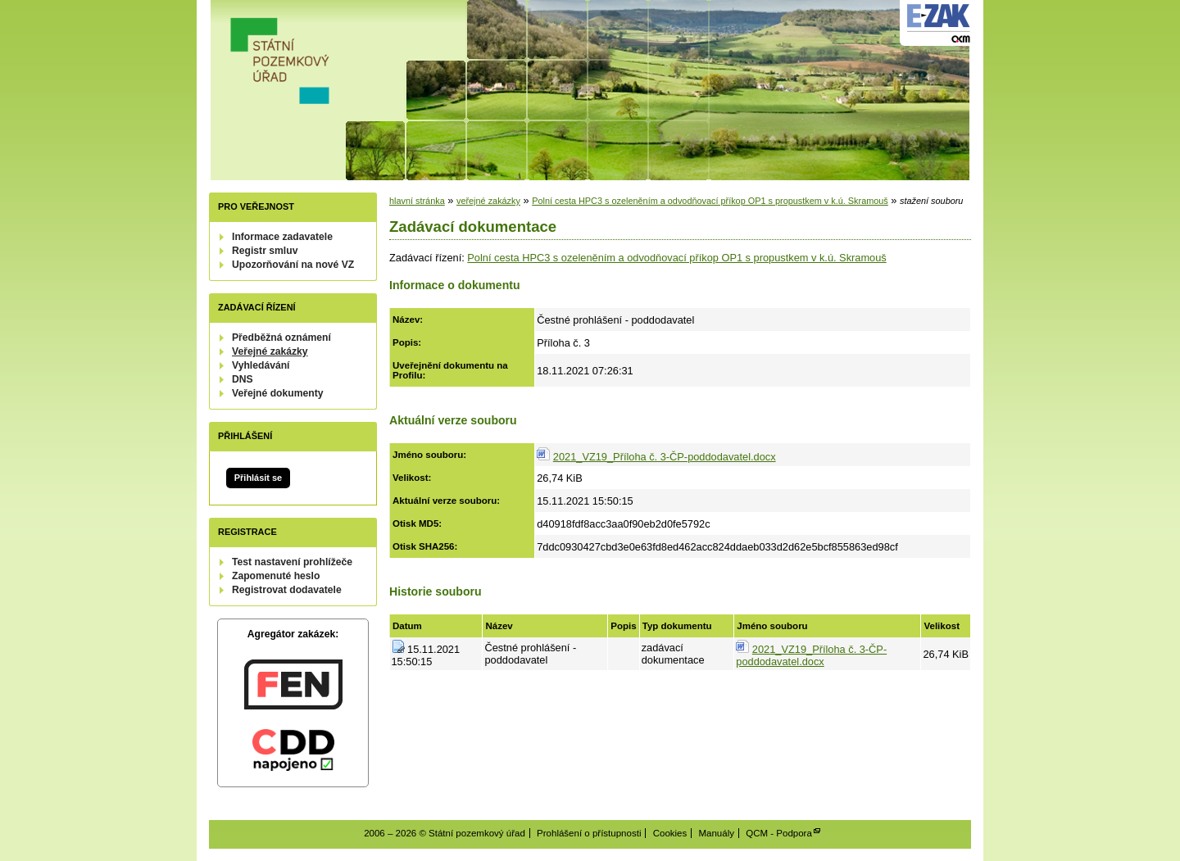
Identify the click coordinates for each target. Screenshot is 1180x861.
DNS (242, 379)
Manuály (716, 833)
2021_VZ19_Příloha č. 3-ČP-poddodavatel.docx (664, 457)
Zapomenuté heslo (276, 576)
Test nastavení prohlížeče (292, 562)
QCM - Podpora (779, 833)
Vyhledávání (261, 365)
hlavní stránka (417, 201)
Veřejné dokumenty (277, 393)
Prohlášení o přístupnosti (589, 833)
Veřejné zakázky (270, 351)
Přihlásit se (258, 478)
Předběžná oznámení (281, 337)
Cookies (670, 833)
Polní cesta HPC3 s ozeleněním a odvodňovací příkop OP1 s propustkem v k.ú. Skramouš (710, 201)
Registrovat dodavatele (287, 590)
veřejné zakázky (488, 201)
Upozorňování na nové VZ (293, 264)
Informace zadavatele (282, 236)
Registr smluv (264, 250)
